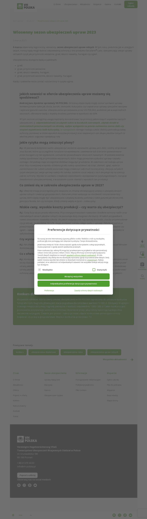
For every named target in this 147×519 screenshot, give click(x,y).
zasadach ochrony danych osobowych (81, 255)
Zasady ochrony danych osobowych (88, 290)
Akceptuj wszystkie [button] (73, 276)
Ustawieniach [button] (92, 260)
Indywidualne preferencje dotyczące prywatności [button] (73, 283)
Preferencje (49, 290)
